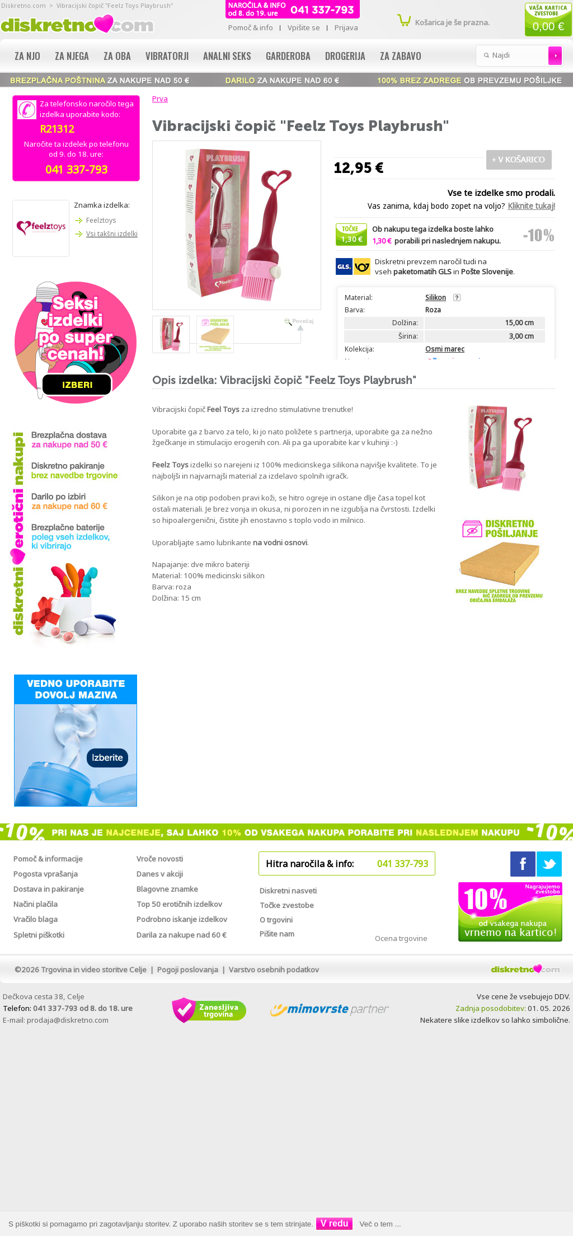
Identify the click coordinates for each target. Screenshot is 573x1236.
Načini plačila (35, 904)
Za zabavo (400, 56)
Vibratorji (167, 56)
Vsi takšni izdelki (112, 233)
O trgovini (276, 920)
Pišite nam (277, 934)
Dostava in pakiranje (48, 889)
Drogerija (345, 56)
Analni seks (227, 56)
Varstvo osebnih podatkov (274, 970)
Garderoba (288, 56)
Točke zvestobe (287, 905)
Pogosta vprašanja (45, 874)
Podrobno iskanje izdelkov (182, 919)
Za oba (117, 56)
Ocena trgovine (401, 938)
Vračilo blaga (35, 919)
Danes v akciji (160, 874)
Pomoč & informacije (48, 859)
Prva (158, 98)
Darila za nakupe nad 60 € (182, 935)
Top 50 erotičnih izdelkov (179, 904)
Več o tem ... (380, 1224)
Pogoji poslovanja (187, 970)
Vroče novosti (160, 859)
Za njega (72, 56)
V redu (335, 1223)
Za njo (27, 56)
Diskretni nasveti (288, 891)
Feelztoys (101, 220)
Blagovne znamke (167, 889)
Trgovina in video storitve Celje (94, 970)
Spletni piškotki (38, 935)
